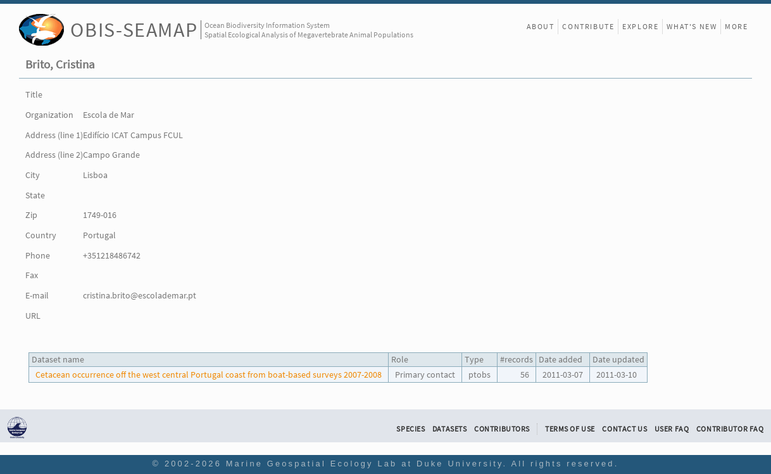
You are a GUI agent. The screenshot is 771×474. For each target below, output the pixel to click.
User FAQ (672, 429)
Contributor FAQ (730, 429)
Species (410, 429)
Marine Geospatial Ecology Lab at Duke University (364, 463)
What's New (692, 26)
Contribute (588, 26)
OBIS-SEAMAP (133, 29)
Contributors (502, 429)
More (736, 26)
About (541, 26)
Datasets (449, 429)
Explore (640, 26)
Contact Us (624, 429)
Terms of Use (570, 429)
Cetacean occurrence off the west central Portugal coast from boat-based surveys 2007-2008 (208, 374)
